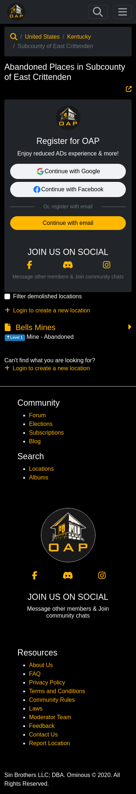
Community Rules (52, 700)
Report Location (49, 743)
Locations (41, 469)
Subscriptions (46, 433)
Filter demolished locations (47, 296)
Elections (41, 424)
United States (42, 37)
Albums (38, 477)
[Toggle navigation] (98, 12)
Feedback (41, 726)
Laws (35, 708)
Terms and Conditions (57, 691)
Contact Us (43, 734)
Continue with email (68, 223)
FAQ (35, 674)
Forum (37, 415)
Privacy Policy (47, 682)
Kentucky (79, 37)
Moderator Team (50, 717)
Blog (35, 441)
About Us (41, 665)
